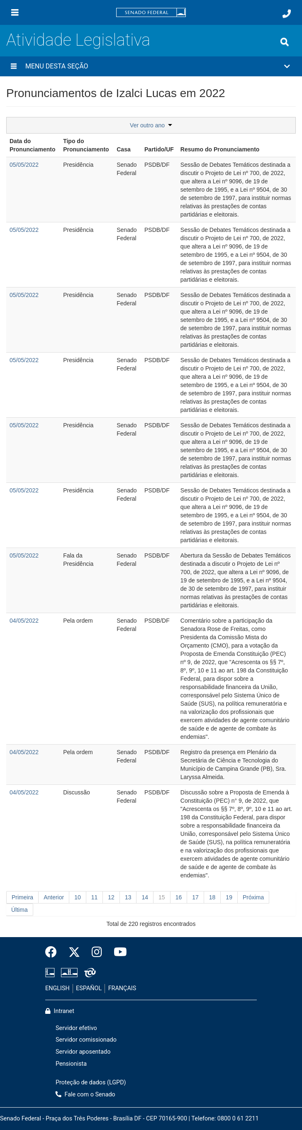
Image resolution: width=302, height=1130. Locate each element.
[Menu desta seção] (13, 66)
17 (195, 897)
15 (161, 897)
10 (77, 897)
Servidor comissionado (86, 1039)
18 (212, 897)
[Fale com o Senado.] (286, 14)
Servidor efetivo (76, 1028)
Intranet (59, 1011)
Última (19, 909)
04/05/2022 (24, 620)
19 (229, 897)
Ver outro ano (151, 125)
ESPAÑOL (89, 988)
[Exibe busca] (284, 42)
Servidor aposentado (83, 1051)
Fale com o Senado (85, 1094)
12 (111, 897)
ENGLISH (57, 988)
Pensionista (71, 1063)
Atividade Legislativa (78, 40)
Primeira (22, 897)
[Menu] (15, 12)
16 (178, 897)
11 (94, 897)
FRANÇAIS (122, 988)
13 (128, 897)
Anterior (54, 897)
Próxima (253, 897)
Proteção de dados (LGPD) (91, 1082)
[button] (151, 66)
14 (144, 897)
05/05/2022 (24, 164)
